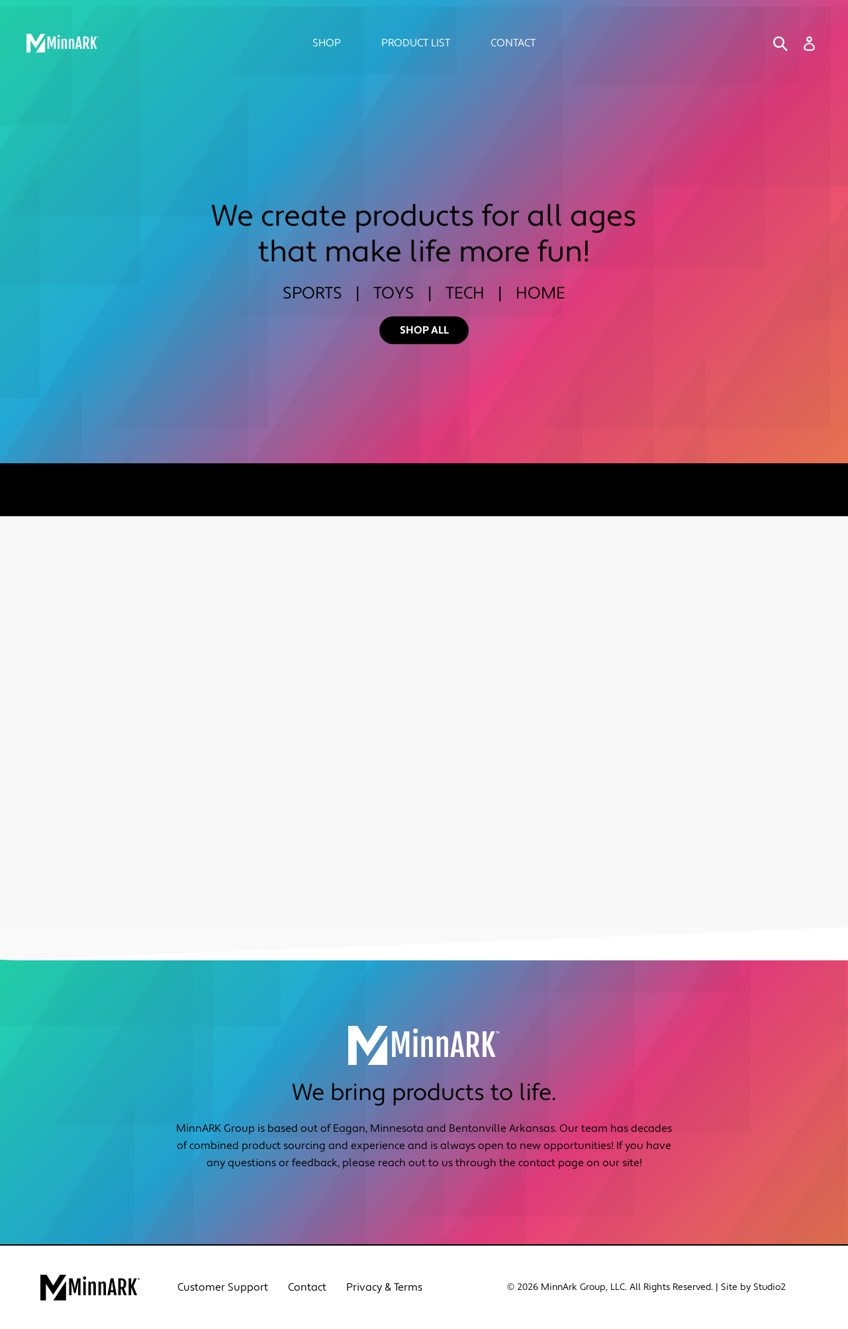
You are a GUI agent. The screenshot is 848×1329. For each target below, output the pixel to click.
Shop (326, 43)
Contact (513, 43)
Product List (415, 43)
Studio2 (769, 1287)
